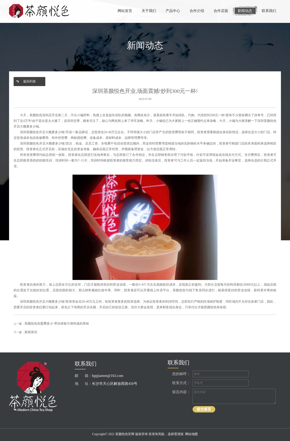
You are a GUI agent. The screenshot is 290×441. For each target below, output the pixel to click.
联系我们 (269, 11)
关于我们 (149, 11)
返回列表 (29, 81)
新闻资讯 (30, 332)
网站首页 (125, 11)
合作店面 (221, 11)
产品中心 (173, 11)
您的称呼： (181, 374)
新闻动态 (245, 11)
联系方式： (181, 383)
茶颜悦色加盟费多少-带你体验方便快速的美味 (56, 323)
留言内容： (181, 392)
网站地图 (191, 434)
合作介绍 (197, 11)
